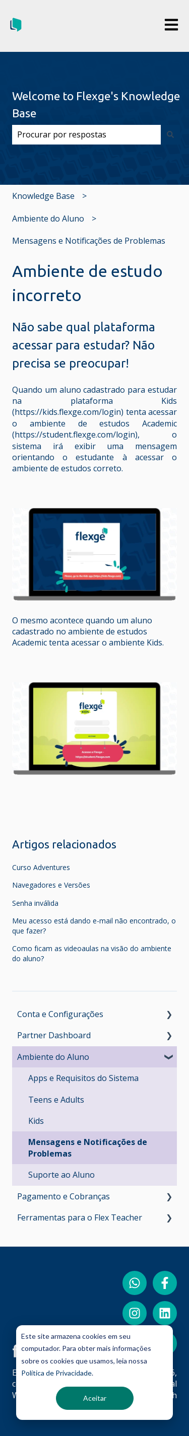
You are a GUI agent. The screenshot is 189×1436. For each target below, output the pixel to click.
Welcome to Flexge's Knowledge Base (96, 105)
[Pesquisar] (170, 134)
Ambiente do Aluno (48, 218)
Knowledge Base (43, 195)
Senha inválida (35, 903)
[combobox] (86, 134)
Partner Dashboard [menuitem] (54, 1035)
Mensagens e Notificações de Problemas (88, 240)
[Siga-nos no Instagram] (134, 1313)
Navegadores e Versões (51, 885)
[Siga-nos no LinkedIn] (165, 1313)
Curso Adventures (41, 867)
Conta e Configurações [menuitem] (60, 1014)
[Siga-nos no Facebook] (165, 1283)
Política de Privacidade (56, 1373)
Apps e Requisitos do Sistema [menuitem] (83, 1078)
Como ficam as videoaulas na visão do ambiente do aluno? (91, 953)
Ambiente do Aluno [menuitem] (53, 1056)
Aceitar (94, 1398)
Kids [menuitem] (36, 1120)
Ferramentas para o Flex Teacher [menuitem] (79, 1217)
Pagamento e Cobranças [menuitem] (63, 1196)
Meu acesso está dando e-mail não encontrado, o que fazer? (94, 926)
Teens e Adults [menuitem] (56, 1099)
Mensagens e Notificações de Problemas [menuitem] (87, 1147)
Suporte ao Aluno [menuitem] (61, 1174)
